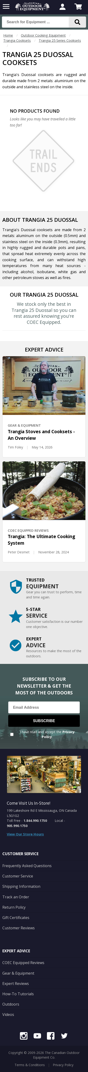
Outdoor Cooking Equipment (43, 35)
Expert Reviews (15, 983)
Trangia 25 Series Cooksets (60, 40)
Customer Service (17, 876)
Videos (8, 1014)
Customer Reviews (18, 927)
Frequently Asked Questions (27, 865)
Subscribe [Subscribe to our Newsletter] (44, 721)
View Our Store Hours (25, 834)
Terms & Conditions (30, 1065)
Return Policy (14, 907)
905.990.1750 (17, 825)
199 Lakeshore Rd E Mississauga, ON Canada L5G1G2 (42, 813)
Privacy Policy (63, 1065)
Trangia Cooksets (17, 40)
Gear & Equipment (18, 973)
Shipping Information (21, 886)
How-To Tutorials (18, 993)
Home (8, 35)
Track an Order (15, 897)
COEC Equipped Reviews (23, 962)
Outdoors (10, 1004)
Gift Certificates (15, 917)
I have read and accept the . (47, 734)
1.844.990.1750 (35, 820)
